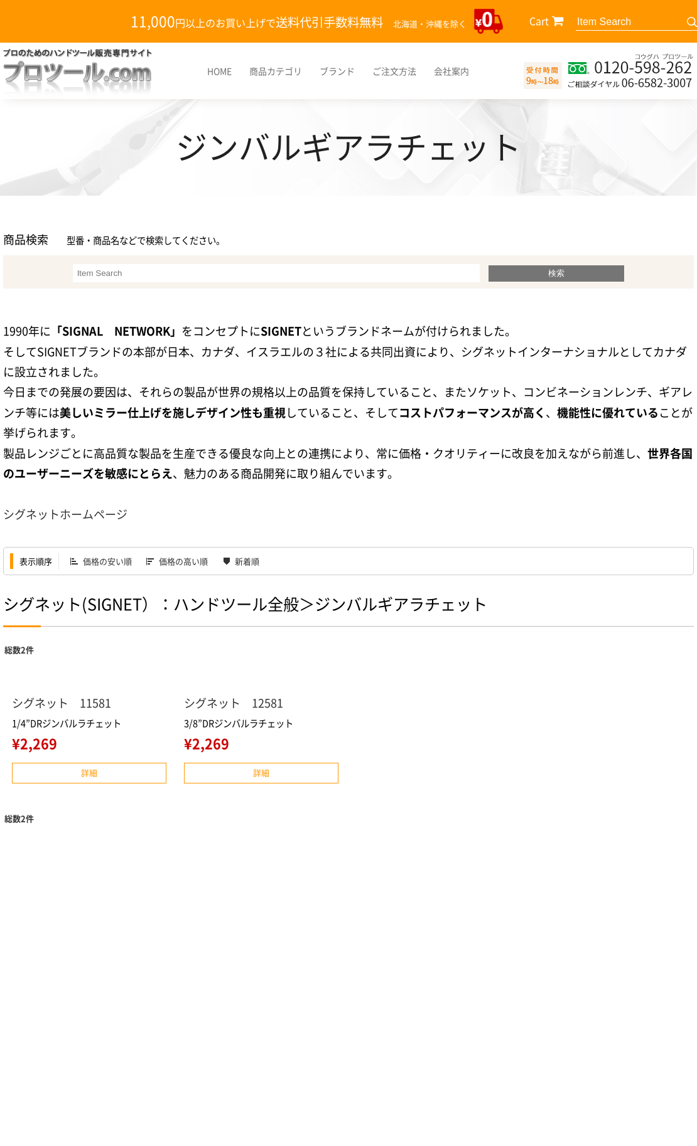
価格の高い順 (183, 561)
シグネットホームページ (65, 514)
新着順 (247, 561)
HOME (219, 71)
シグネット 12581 (233, 702)
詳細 (89, 772)
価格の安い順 (107, 561)
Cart (539, 20)
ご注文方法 (394, 71)
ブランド (337, 71)
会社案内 (451, 71)
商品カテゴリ (275, 71)
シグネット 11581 (61, 702)
